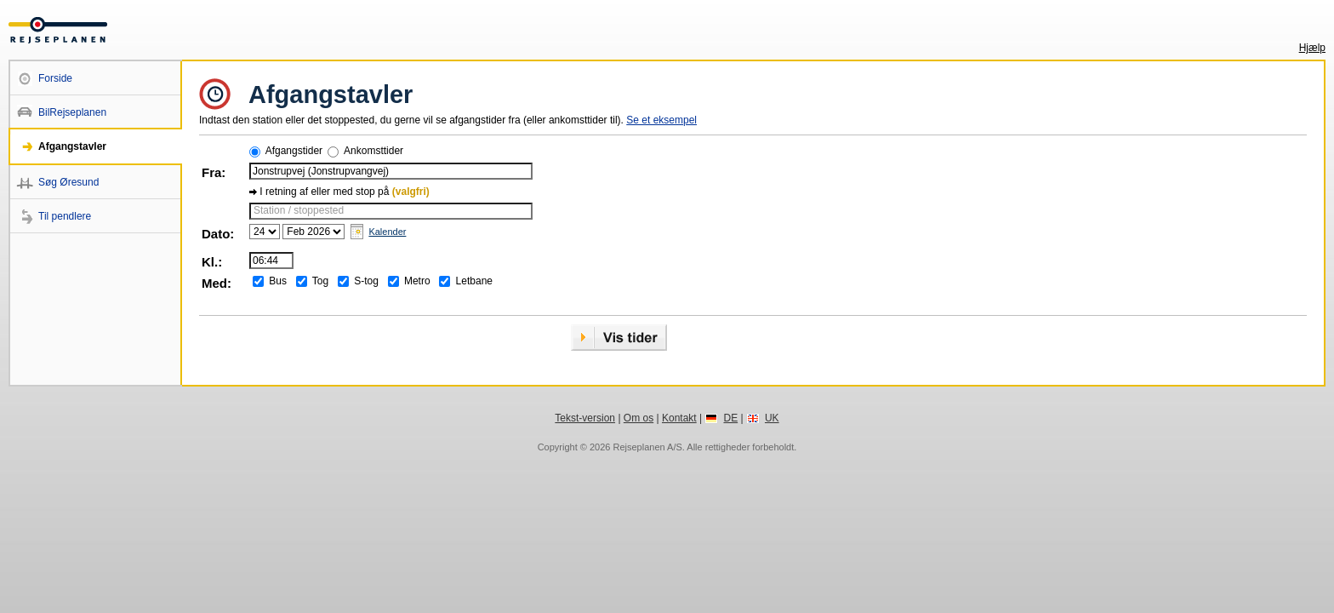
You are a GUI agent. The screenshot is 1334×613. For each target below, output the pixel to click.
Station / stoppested (299, 210)
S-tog (366, 281)
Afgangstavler (72, 146)
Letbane (474, 281)
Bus (278, 281)
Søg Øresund (68, 182)
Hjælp (1312, 48)
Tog (320, 281)
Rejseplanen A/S (647, 447)
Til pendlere (64, 216)
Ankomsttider (373, 151)
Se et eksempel (661, 120)
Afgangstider (293, 151)
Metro (417, 281)
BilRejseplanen (72, 112)
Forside (55, 78)
